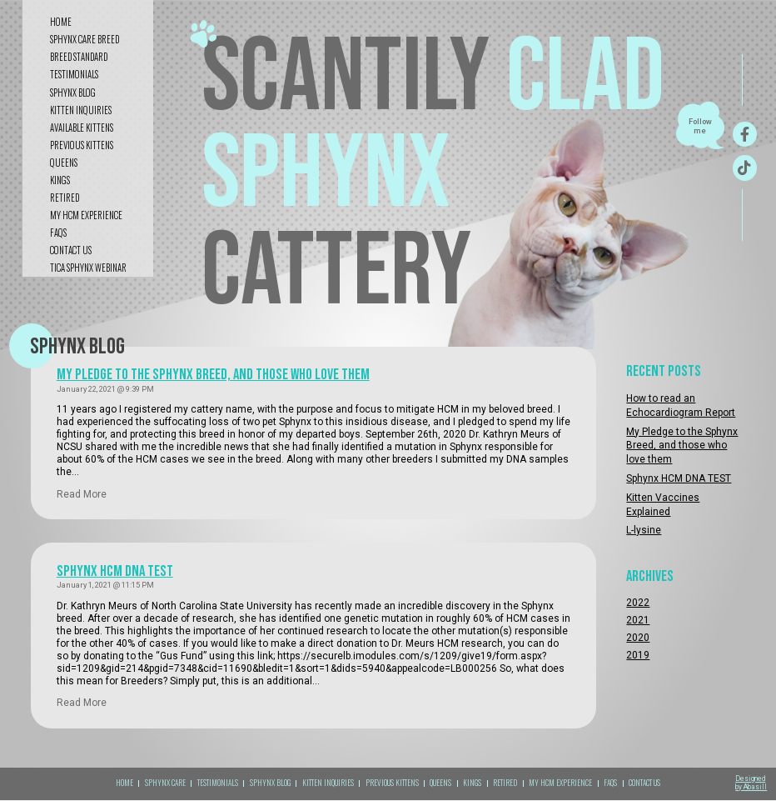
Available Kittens (81, 127)
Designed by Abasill (751, 782)
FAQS (58, 232)
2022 (637, 602)
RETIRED (64, 197)
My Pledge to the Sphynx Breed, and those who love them (213, 374)
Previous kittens (81, 145)
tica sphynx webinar (88, 267)
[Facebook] (745, 134)
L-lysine (643, 530)
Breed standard (78, 56)
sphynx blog (73, 92)
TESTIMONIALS (217, 782)
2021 (637, 620)
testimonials (74, 74)
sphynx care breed (84, 39)
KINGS (60, 180)
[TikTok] (745, 167)
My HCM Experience (86, 215)
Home (61, 21)
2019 (637, 655)
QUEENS (63, 162)
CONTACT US (71, 250)
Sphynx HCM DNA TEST (115, 571)
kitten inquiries (81, 110)
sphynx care (165, 782)
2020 (637, 637)
